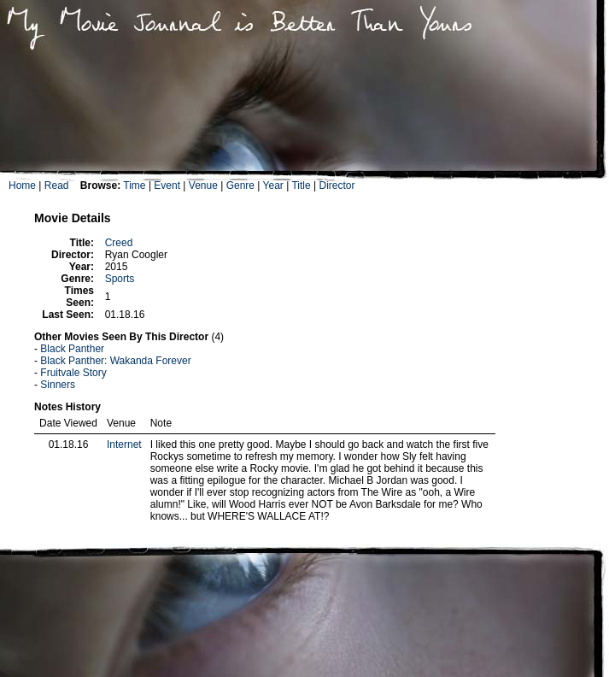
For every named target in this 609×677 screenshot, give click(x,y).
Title (300, 185)
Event (167, 185)
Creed (119, 243)
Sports (120, 279)
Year (273, 185)
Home (22, 185)
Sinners (57, 385)
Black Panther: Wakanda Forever (115, 361)
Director (336, 185)
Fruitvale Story (73, 373)
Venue (203, 185)
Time (134, 185)
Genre (240, 185)
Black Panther (72, 349)
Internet (124, 444)
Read (56, 185)
